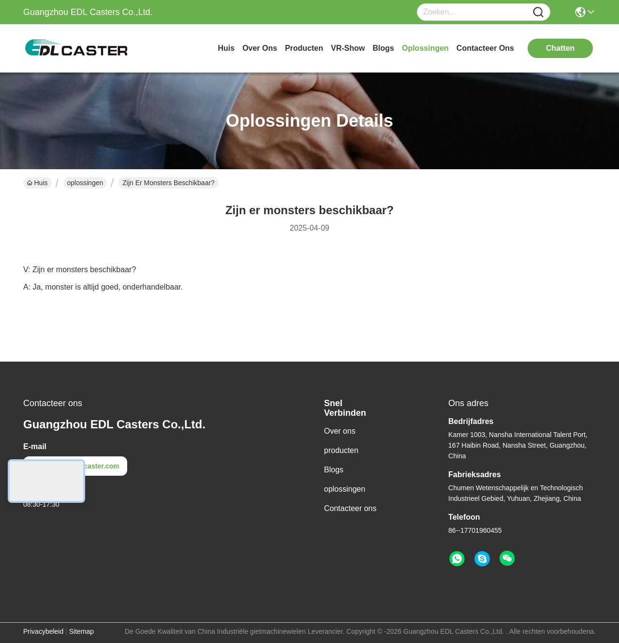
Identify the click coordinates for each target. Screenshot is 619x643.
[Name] (538, 12)
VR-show (348, 48)
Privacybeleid (43, 631)
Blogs (333, 470)
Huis (226, 48)
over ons (259, 48)
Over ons (339, 431)
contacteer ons (485, 48)
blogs (383, 48)
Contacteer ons (350, 508)
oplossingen (425, 48)
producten (304, 48)
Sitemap (81, 631)
